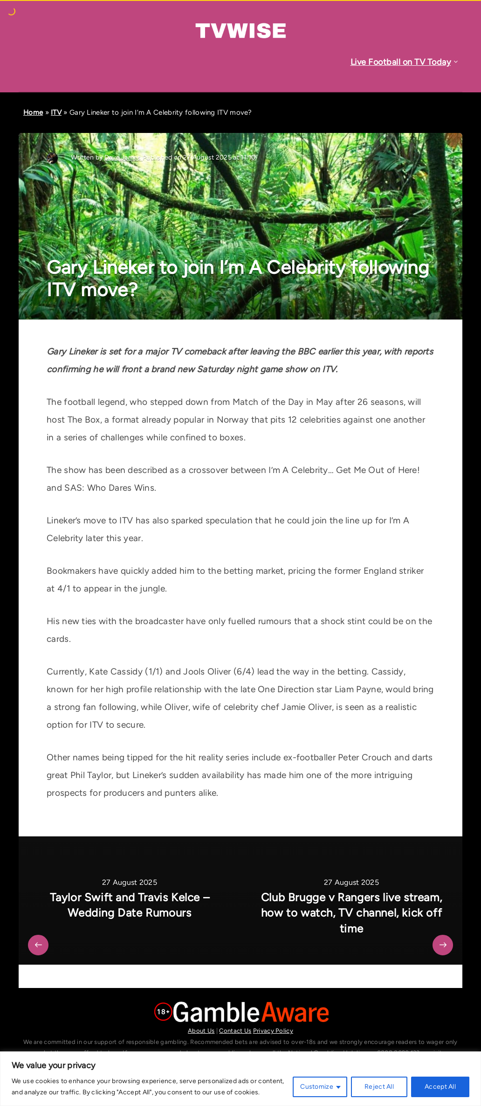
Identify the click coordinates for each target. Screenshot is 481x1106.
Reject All (379, 1087)
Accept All (440, 1087)
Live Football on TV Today (400, 62)
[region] (240, 1078)
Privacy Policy (273, 1030)
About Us (201, 1030)
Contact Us (235, 1030)
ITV (56, 112)
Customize (316, 1087)
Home (33, 112)
